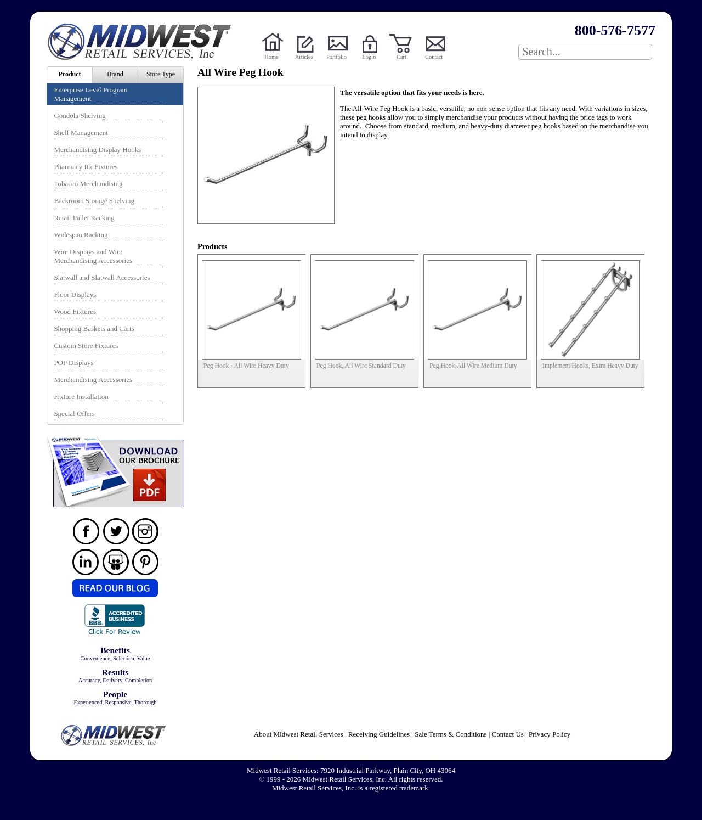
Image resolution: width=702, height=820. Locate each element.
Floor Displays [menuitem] (75, 294)
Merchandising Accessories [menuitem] (93, 379)
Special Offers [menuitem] (74, 413)
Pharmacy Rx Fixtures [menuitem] (85, 166)
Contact (434, 57)
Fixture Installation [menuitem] (81, 396)
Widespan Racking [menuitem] (80, 235)
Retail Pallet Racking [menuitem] (84, 218)
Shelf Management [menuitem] (81, 132)
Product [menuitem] (69, 74)
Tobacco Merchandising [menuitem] (88, 183)
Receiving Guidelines (379, 734)
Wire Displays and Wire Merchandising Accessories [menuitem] (93, 256)
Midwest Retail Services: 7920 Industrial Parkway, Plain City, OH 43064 (351, 770)
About (298, 734)
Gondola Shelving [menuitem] (79, 115)
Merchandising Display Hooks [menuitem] (97, 149)
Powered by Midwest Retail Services (143, 42)
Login (369, 57)
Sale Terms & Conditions (450, 734)
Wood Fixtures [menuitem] (75, 311)
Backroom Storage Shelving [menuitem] (94, 200)
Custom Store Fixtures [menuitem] (86, 345)
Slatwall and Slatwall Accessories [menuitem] (102, 277)
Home (271, 57)
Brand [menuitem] (115, 74)
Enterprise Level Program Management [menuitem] (90, 94)
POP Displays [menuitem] (73, 362)
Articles (304, 57)
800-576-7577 (615, 30)
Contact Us (508, 734)
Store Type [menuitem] (160, 74)
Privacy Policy (549, 734)
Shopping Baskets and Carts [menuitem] (94, 328)
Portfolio (336, 57)
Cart (401, 57)
